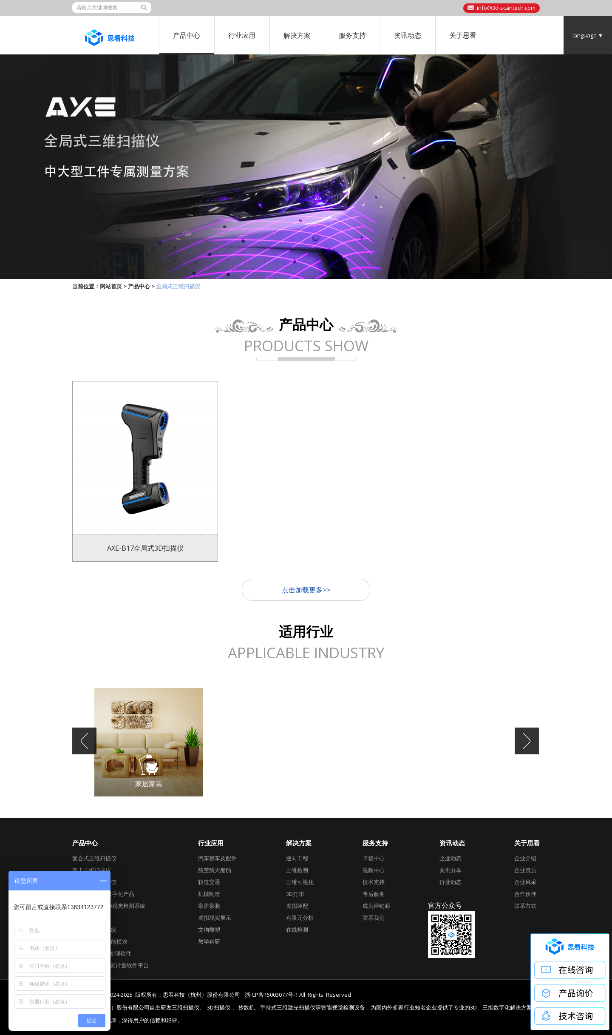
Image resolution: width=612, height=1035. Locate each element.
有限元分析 (300, 917)
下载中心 (374, 858)
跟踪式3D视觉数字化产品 (103, 894)
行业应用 (241, 35)
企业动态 (450, 858)
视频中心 (374, 870)
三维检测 (297, 870)
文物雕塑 (209, 929)
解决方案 (297, 35)
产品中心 (186, 35)
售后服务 (374, 894)
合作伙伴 (525, 894)
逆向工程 (297, 858)
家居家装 (209, 906)
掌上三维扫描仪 (91, 870)
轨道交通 (209, 882)
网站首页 (111, 286)
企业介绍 (525, 858)
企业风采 (525, 882)
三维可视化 (300, 882)
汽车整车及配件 (217, 858)
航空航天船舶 (214, 870)
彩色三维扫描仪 (91, 917)
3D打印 (295, 894)
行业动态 (450, 882)
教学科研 (209, 941)
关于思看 (462, 35)
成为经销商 (376, 906)
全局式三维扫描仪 (94, 882)
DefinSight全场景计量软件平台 (110, 965)
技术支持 (374, 882)
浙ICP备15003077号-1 (271, 994)
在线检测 (297, 929)
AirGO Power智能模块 (100, 941)
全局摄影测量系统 (94, 929)
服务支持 (352, 35)
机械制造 (209, 894)
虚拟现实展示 (214, 917)
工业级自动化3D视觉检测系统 (108, 906)
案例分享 (450, 870)
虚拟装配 (297, 906)
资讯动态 (407, 35)
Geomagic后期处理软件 (101, 953)
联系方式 (525, 906)
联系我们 (374, 917)
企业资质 (525, 870)
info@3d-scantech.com (506, 7)
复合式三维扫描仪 (94, 858)
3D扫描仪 (218, 1007)
